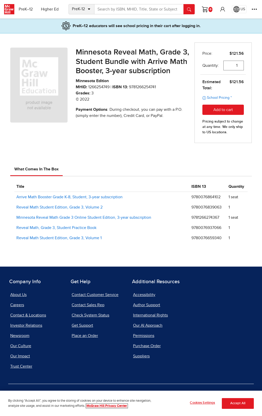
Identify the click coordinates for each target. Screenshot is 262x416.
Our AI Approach (147, 325)
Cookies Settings (202, 402)
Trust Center (21, 366)
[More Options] (254, 9)
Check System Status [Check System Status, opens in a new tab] (90, 315)
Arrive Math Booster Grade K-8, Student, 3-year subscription (69, 197)
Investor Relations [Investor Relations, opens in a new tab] (26, 325)
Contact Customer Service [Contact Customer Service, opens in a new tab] (95, 295)
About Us (18, 295)
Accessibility (144, 295)
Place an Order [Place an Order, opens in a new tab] (85, 336)
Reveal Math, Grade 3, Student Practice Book (56, 228)
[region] (131, 403)
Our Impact (20, 356)
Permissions (143, 336)
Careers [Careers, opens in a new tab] (17, 305)
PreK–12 (27, 9)
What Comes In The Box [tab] (36, 169)
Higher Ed (51, 9)
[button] (222, 9)
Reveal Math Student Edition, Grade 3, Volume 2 (59, 207)
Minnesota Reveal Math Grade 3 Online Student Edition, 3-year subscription (83, 217)
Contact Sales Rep (88, 305)
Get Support (82, 325)
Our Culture (20, 346)
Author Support (146, 305)
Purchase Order (147, 346)
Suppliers (141, 356)
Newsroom (19, 336)
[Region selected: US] (239, 9)
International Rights (150, 315)
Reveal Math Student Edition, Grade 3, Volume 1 (59, 238)
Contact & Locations (28, 315)
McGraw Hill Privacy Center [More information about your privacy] (106, 406)
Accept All (237, 403)
